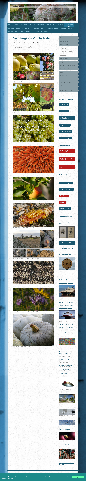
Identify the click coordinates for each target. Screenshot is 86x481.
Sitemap (21, 473)
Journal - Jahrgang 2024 (65, 131)
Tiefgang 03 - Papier (64, 125)
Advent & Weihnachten (64, 444)
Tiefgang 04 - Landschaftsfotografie (65, 118)
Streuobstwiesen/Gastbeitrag (65, 365)
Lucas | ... (62, 202)
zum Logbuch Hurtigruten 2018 (66, 302)
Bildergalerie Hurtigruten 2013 (66, 324)
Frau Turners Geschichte (64, 369)
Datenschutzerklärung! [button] (8, 478)
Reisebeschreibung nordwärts (66, 305)
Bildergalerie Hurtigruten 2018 (66, 283)
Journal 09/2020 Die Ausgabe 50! (66, 166)
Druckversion (14, 473)
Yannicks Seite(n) (64, 195)
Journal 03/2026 (64, 104)
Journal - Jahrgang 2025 (65, 138)
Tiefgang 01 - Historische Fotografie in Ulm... (66, 243)
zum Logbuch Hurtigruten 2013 (66, 327)
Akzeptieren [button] (78, 477)
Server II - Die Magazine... (66, 183)
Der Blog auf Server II (65, 208)
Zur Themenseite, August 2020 (66, 248)
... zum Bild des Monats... (65, 429)
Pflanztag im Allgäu (63, 373)
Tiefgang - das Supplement (66, 189)
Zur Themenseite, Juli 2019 (65, 274)
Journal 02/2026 (64, 110)
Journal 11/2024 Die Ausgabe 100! (66, 151)
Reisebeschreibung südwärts (65, 308)
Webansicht (72, 473)
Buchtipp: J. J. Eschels (64, 359)
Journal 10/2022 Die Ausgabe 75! (66, 159)
